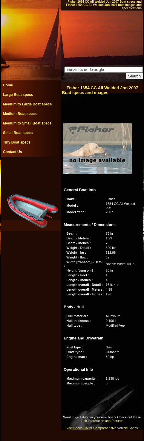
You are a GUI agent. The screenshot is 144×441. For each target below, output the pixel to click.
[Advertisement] (31, 170)
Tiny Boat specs (16, 142)
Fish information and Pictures (102, 421)
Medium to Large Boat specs (27, 104)
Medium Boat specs (20, 114)
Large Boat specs (18, 95)
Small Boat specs (18, 133)
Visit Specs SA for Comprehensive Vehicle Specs (102, 428)
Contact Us (12, 152)
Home (8, 85)
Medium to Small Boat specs (27, 123)
